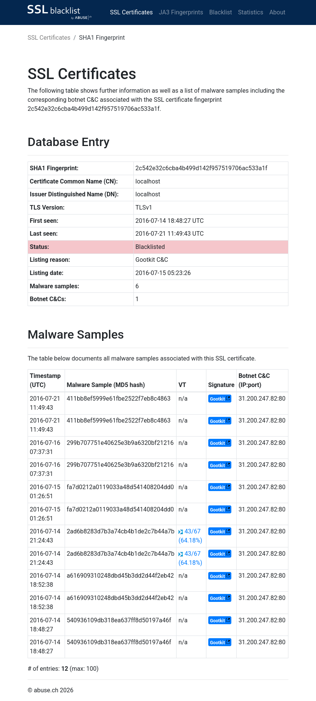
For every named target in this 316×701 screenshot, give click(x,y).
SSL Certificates (131, 12)
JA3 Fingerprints (181, 12)
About (277, 12)
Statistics (250, 12)
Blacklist (220, 12)
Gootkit (217, 399)
